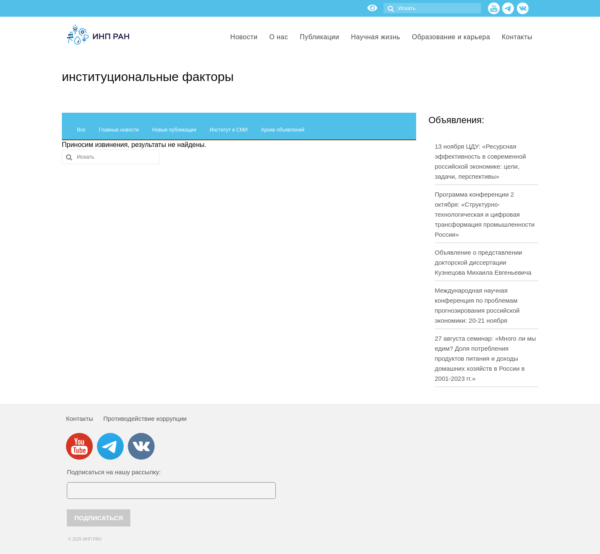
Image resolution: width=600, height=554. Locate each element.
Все (81, 130)
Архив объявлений (283, 130)
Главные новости (119, 130)
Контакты (79, 418)
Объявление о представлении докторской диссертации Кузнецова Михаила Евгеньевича (483, 262)
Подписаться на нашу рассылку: (114, 472)
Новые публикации (174, 130)
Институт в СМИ (229, 130)
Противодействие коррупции (144, 418)
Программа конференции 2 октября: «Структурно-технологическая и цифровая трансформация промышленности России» (485, 214)
